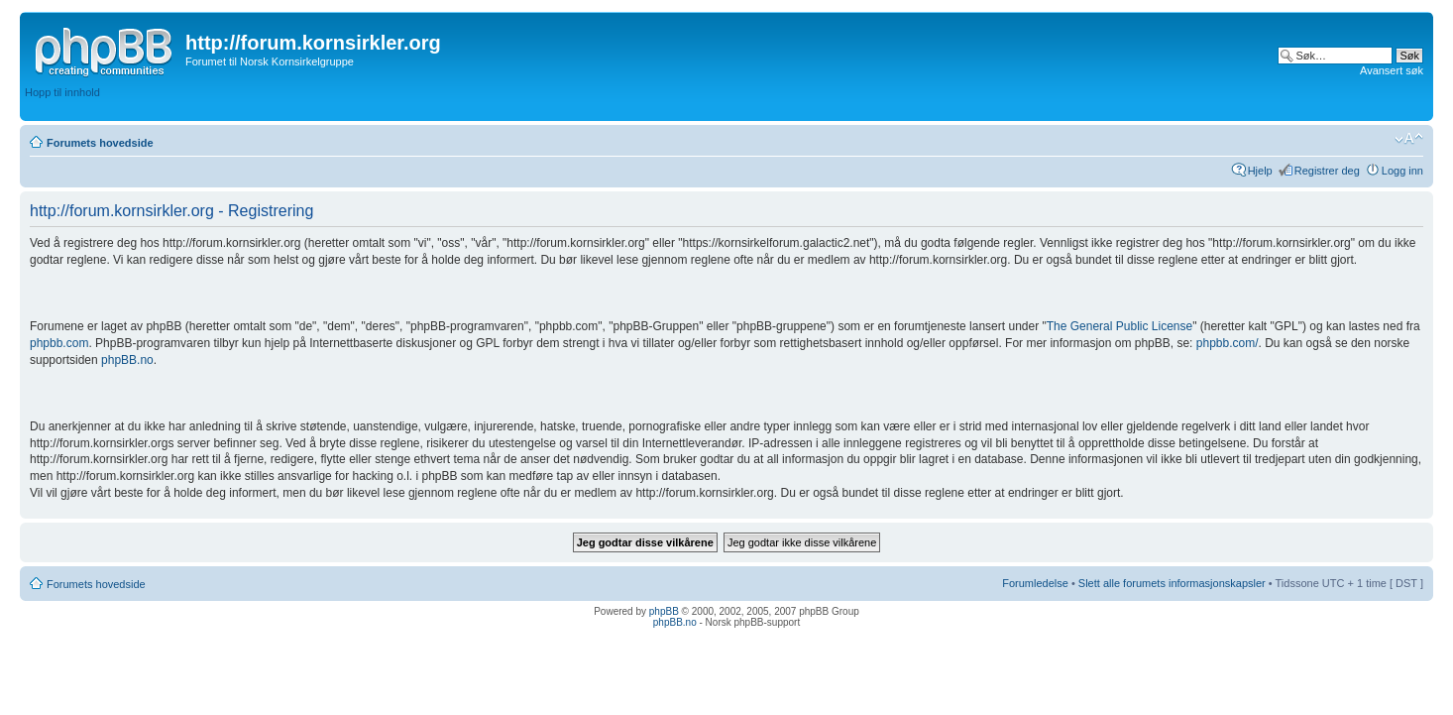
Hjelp (1260, 171)
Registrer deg (1327, 171)
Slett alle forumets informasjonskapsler (1172, 583)
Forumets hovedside (100, 143)
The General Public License (1119, 326)
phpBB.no (127, 360)
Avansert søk (1391, 70)
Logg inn (1402, 171)
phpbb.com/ (1227, 343)
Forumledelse (1035, 583)
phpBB (664, 611)
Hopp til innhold (62, 92)
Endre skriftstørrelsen (1409, 139)
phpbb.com (59, 343)
